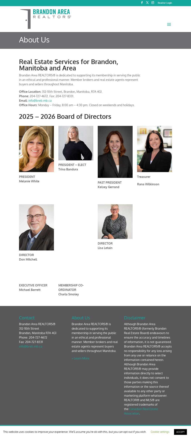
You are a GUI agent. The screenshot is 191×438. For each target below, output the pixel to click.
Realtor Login (165, 3)
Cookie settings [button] (160, 432)
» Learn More (80, 358)
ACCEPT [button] (180, 431)
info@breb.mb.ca (40, 100)
